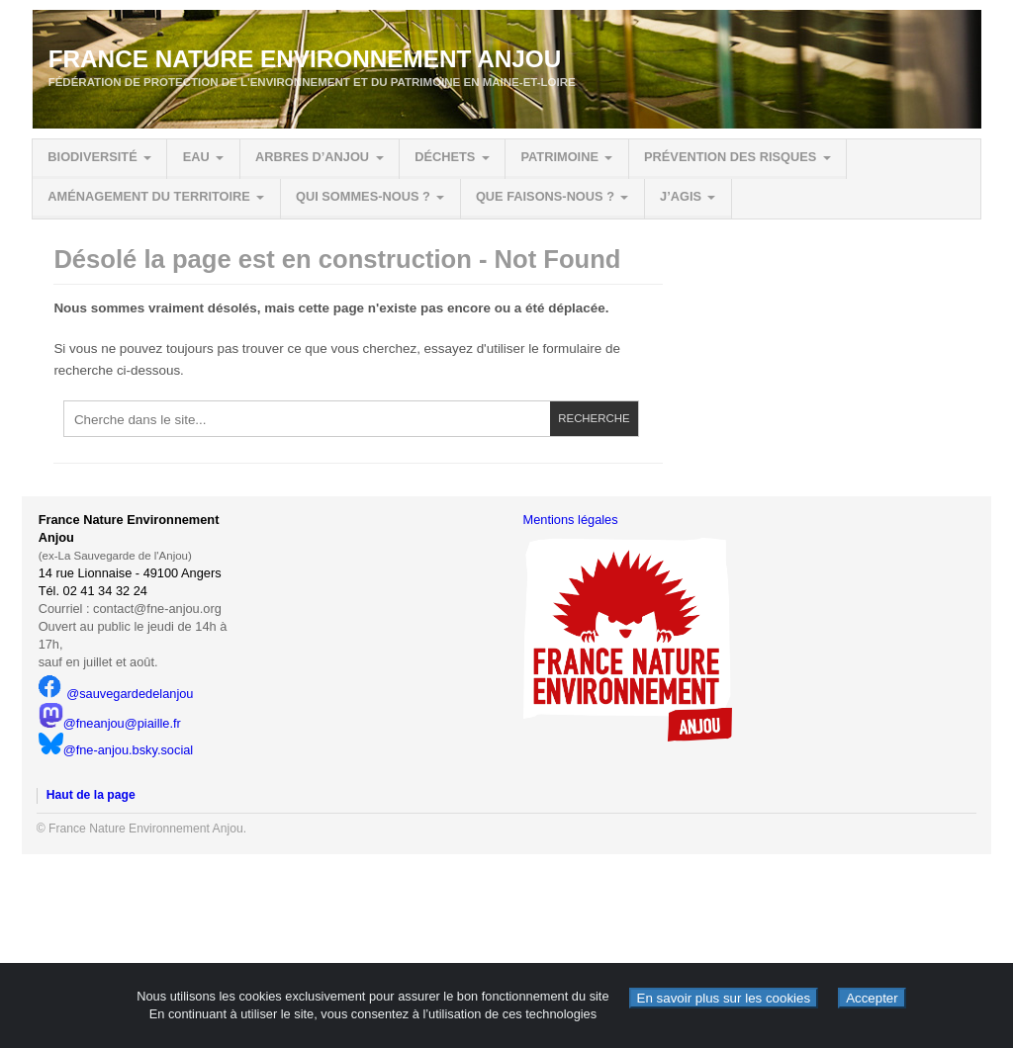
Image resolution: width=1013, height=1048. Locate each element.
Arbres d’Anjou (312, 156)
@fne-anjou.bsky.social (116, 749)
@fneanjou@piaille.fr (110, 723)
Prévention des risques (730, 156)
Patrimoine (559, 156)
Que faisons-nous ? (545, 196)
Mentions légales (570, 519)
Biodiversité (92, 156)
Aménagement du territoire (148, 196)
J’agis (680, 196)
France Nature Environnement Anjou (305, 58)
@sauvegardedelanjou (116, 693)
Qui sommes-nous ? (363, 196)
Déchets (444, 156)
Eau (196, 156)
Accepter (872, 998)
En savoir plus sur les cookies (724, 998)
